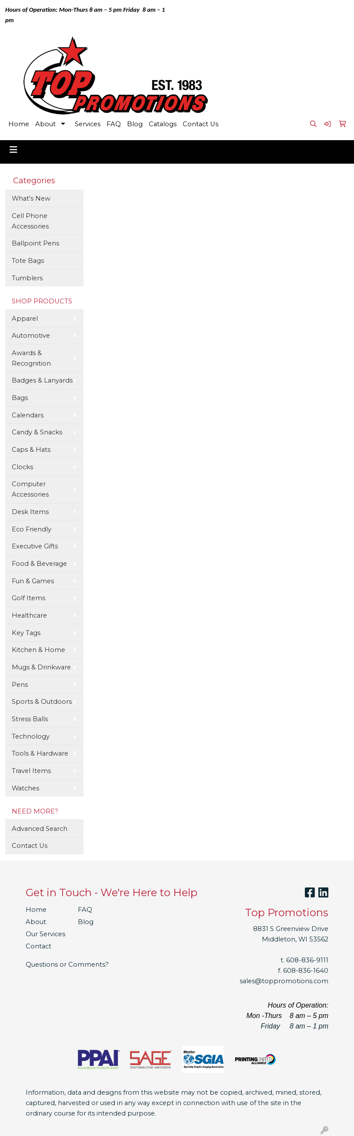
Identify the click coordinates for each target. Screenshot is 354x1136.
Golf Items (28, 598)
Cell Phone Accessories (30, 221)
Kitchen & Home (38, 650)
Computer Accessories (30, 489)
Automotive (31, 335)
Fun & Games (33, 581)
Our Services (45, 934)
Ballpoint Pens (35, 243)
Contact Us (200, 124)
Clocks (22, 467)
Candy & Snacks (37, 432)
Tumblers (27, 278)
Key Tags (26, 633)
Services (87, 124)
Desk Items (30, 512)
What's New (31, 198)
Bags (20, 398)
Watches (25, 788)
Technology (31, 736)
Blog (135, 124)
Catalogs (163, 124)
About (45, 124)
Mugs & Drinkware (41, 667)
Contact (38, 946)
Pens (20, 685)
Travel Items (31, 771)
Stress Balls (30, 719)
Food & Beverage (39, 564)
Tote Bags (28, 261)
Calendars (27, 415)
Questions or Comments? (67, 964)
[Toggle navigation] (13, 150)
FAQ (114, 124)
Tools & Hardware (40, 753)
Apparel (25, 319)
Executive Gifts (35, 546)
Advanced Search (39, 829)
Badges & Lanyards (42, 380)
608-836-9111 (307, 960)
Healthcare (29, 615)
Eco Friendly (31, 529)
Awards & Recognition (31, 358)
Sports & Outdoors (42, 702)
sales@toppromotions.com (284, 981)
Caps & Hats (31, 450)
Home (18, 124)
